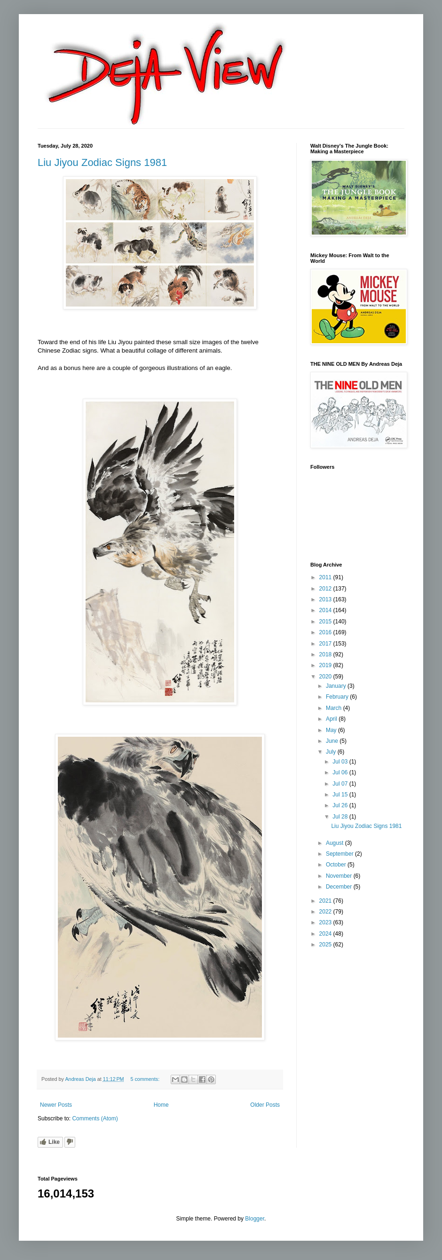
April (332, 719)
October (336, 864)
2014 (326, 610)
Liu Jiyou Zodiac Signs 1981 (102, 162)
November (340, 876)
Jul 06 (340, 772)
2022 (326, 911)
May (332, 730)
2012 (326, 588)
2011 (326, 577)
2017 (326, 643)
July (332, 751)
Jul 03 (340, 761)
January (336, 686)
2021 (326, 901)
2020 (326, 676)
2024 (326, 933)
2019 (326, 665)
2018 (326, 654)
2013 (326, 599)
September (340, 853)
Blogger (254, 1218)
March (334, 708)
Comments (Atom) (95, 1118)
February (338, 696)
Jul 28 (340, 816)
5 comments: (145, 1079)
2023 (326, 922)
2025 (326, 944)
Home (161, 1105)
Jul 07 (340, 783)
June (332, 741)
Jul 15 (340, 794)
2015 (326, 621)
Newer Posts (56, 1105)
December (340, 886)
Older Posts (265, 1105)
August (335, 843)
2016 (326, 632)
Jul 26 (340, 805)
